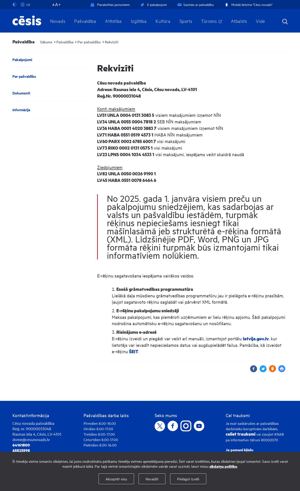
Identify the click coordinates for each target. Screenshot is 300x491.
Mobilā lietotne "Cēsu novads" (248, 4)
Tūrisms (209, 21)
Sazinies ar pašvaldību (195, 4)
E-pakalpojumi (153, 4)
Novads (57, 21)
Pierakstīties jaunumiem (110, 4)
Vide (260, 21)
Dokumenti (21, 93)
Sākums (46, 42)
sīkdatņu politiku (223, 466)
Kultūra (163, 21)
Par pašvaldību (89, 42)
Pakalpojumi (22, 59)
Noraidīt (152, 478)
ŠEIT (133, 351)
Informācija (21, 109)
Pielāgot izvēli (188, 478)
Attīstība (113, 21)
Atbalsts (239, 21)
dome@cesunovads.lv (31, 439)
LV (25, 4)
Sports (186, 21)
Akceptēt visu (116, 478)
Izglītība (139, 21)
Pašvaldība (85, 21)
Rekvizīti (111, 42)
